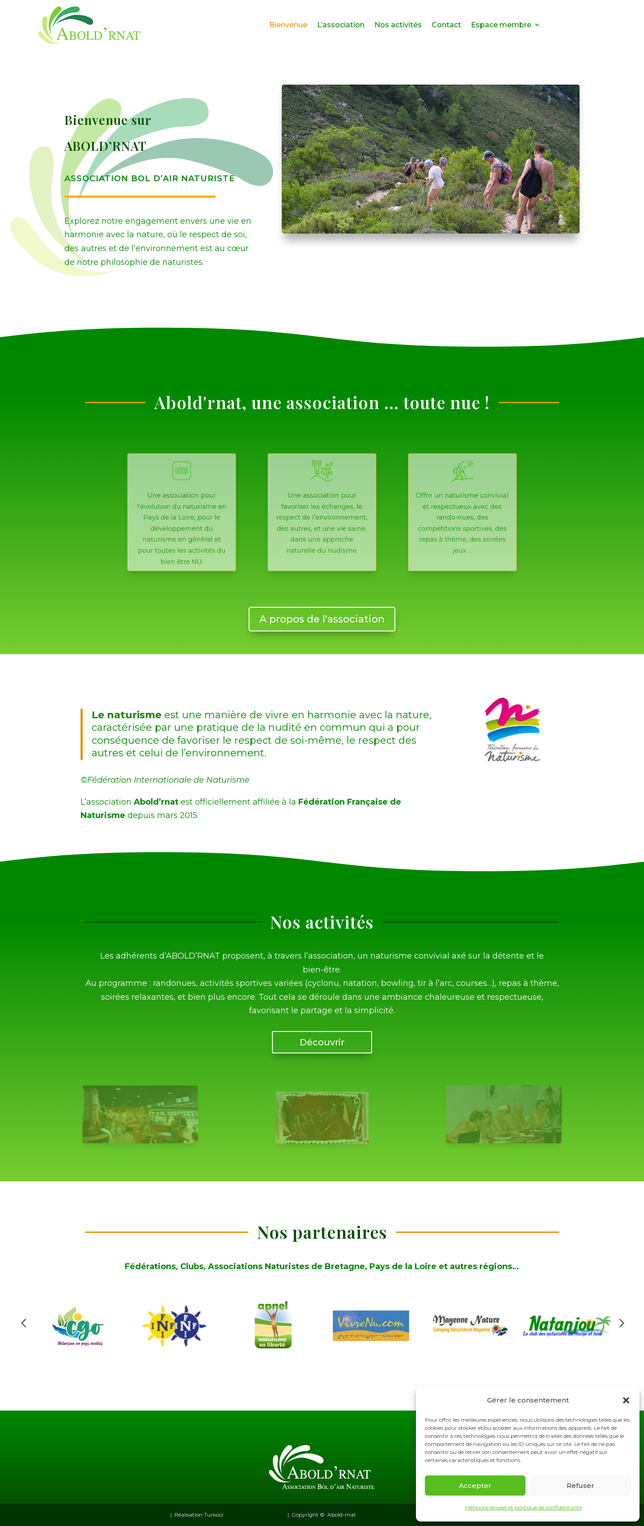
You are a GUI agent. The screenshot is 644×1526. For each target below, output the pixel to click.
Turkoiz (214, 1514)
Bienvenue (288, 25)
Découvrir (322, 1042)
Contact (446, 25)
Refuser (580, 1485)
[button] (626, 1400)
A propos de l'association (322, 619)
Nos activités (398, 25)
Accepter (475, 1485)
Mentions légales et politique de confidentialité (523, 1507)
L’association (340, 25)
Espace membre (501, 25)
